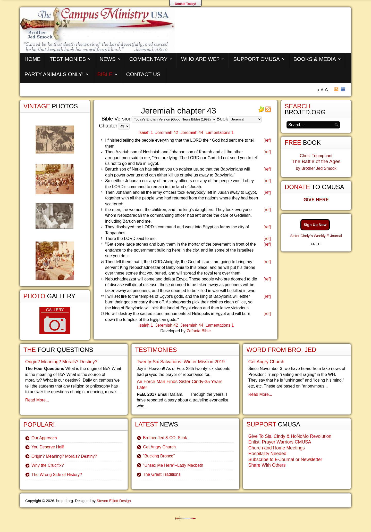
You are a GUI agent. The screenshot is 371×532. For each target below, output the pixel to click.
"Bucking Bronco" (159, 456)
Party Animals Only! (54, 74)
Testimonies (67, 59)
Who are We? (200, 59)
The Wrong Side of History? (56, 474)
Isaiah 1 (146, 132)
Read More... (37, 400)
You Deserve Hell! (47, 447)
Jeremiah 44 (192, 132)
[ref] (267, 140)
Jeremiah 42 (166, 132)
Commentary (148, 59)
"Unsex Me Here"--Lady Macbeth (173, 465)
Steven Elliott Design (114, 501)
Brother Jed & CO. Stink (165, 438)
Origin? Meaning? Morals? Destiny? (61, 361)
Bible (105, 74)
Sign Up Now (315, 225)
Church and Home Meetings (276, 447)
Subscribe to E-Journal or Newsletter (285, 459)
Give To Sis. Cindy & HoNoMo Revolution (289, 436)
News (107, 59)
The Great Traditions (162, 474)
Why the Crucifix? (47, 465)
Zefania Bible (198, 331)
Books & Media (314, 59)
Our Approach (44, 438)
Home (32, 59)
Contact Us (143, 74)
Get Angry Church (159, 447)
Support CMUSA (256, 59)
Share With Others (267, 465)
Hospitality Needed (267, 453)
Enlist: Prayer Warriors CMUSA (279, 442)
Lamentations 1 (220, 132)
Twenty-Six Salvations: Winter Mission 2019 (181, 361)
